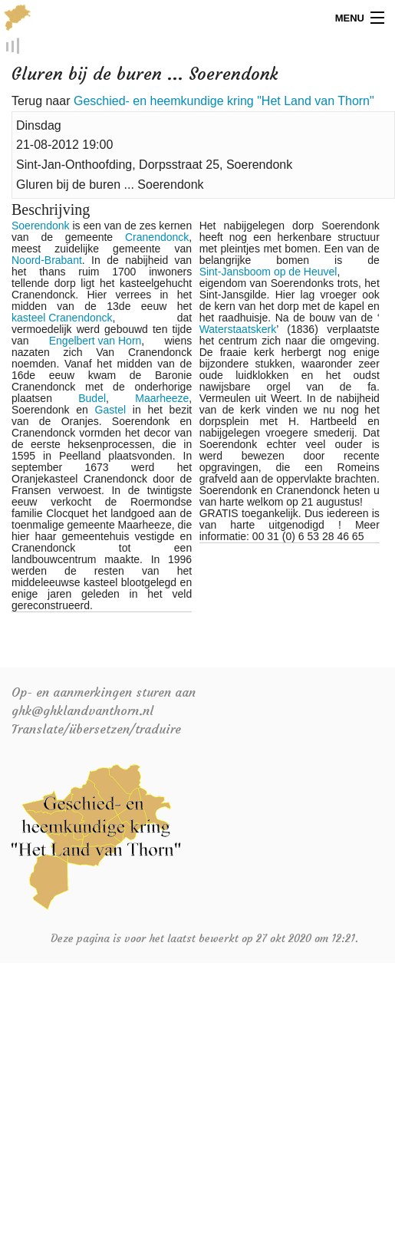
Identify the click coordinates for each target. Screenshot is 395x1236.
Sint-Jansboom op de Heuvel (268, 273)
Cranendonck (157, 239)
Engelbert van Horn (95, 342)
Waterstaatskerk (238, 331)
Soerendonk (41, 227)
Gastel (110, 411)
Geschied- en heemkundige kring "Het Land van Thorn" (224, 102)
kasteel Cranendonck (62, 319)
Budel (92, 400)
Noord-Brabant (47, 262)
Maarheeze (162, 400)
